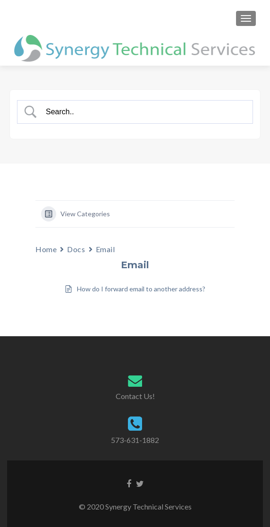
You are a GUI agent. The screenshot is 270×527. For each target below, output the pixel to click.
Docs (76, 249)
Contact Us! (135, 395)
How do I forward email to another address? (141, 289)
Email (105, 249)
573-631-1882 (135, 439)
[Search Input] (143, 112)
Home (46, 249)
